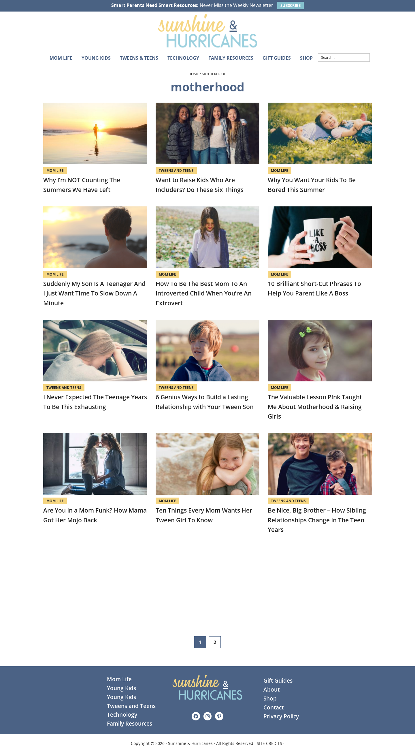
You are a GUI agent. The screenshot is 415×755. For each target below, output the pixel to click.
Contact (273, 707)
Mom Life (55, 170)
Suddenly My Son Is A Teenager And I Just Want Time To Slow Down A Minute (94, 293)
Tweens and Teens (176, 170)
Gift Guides (278, 680)
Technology (122, 714)
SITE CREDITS (269, 743)
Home (193, 73)
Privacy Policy (281, 716)
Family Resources (129, 723)
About (271, 689)
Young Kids (121, 688)
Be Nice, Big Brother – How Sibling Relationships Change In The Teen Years (317, 520)
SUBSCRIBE (290, 5)
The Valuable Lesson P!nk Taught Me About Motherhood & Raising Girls (315, 406)
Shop (270, 698)
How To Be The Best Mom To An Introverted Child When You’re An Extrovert (204, 293)
